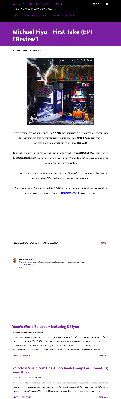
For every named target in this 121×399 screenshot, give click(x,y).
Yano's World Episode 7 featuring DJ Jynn (46, 327)
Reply (21, 268)
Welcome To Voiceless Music (37, 4)
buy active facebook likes (27, 264)
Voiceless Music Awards (64, 16)
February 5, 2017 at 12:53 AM (43, 259)
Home (15, 16)
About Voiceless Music (35, 16)
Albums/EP (23, 243)
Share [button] (103, 243)
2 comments (25, 356)
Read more (103, 356)
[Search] (97, 4)
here (93, 193)
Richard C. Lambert (25, 259)
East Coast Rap (37, 243)
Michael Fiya (51, 243)
